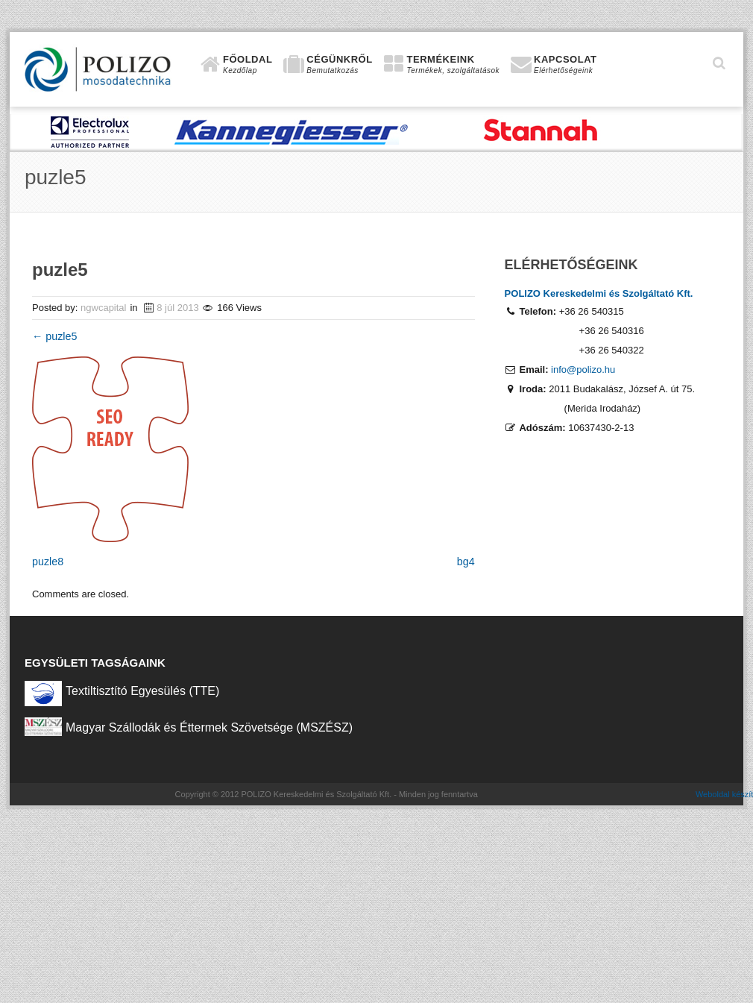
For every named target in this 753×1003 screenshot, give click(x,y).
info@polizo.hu (583, 369)
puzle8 (47, 561)
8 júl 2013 (177, 307)
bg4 (466, 561)
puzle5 (54, 336)
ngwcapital (103, 307)
